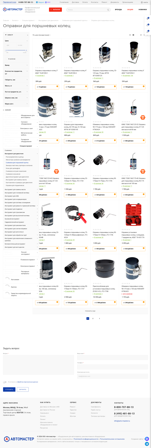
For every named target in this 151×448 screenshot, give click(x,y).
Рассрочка (44, 428)
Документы (96, 402)
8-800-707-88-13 (26, 2)
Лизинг (42, 419)
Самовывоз (44, 413)
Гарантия (73, 410)
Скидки (72, 413)
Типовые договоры (98, 416)
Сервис (73, 402)
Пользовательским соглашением (112, 439)
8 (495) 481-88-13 (124, 415)
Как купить (45, 402)
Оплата (42, 416)
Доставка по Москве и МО (49, 407)
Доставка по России (47, 410)
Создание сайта (137, 439)
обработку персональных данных (27, 382)
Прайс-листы (95, 410)
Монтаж (73, 416)
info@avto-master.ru (122, 421)
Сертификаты (96, 407)
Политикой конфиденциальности (86, 439)
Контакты (118, 403)
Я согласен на (23, 382)
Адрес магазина (10, 403)
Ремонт (72, 407)
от (41, 87)
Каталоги (94, 413)
